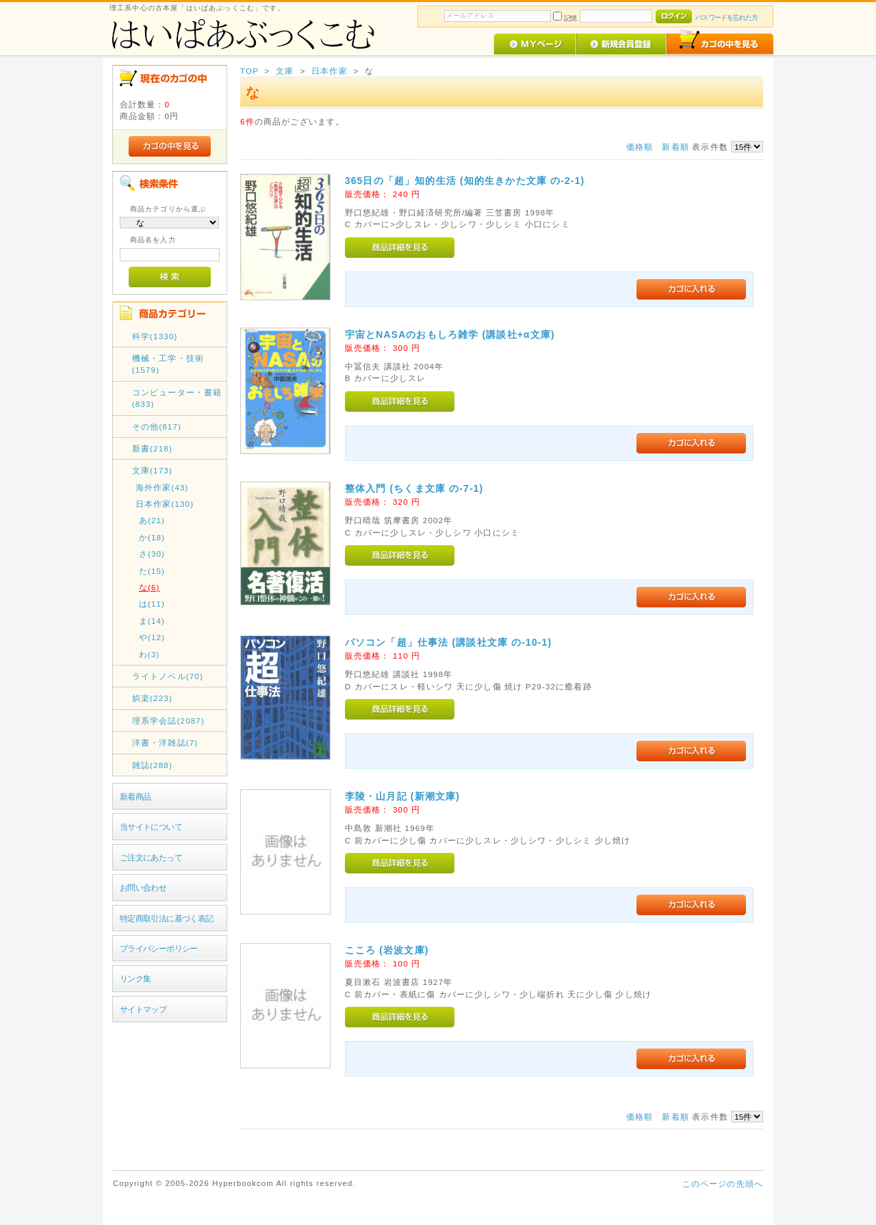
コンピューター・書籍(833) (177, 398)
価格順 (639, 146)
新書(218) (152, 448)
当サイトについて (151, 826)
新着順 (675, 146)
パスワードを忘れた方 (726, 17)
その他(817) (156, 426)
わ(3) (149, 654)
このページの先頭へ (722, 1183)
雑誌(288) (152, 765)
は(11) (152, 603)
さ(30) (152, 553)
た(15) (152, 570)
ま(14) (152, 620)
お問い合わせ (143, 887)
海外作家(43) (162, 487)
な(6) (149, 587)
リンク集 (135, 978)
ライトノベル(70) (167, 676)
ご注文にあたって (151, 857)
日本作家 (329, 70)
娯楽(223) (152, 698)
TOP (249, 70)
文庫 (285, 70)
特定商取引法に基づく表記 (167, 918)
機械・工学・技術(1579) (168, 364)
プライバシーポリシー (159, 948)
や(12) (152, 637)
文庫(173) (152, 470)
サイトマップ (143, 1009)
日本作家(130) (165, 503)
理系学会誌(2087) (168, 720)
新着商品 (135, 796)
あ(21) (152, 520)
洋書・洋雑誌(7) (165, 742)
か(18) (152, 537)
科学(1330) (155, 336)
